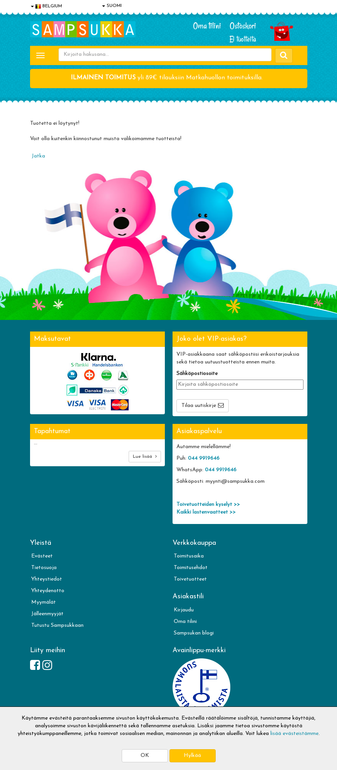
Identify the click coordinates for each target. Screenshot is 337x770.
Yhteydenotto (47, 591)
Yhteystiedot (46, 579)
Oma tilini (207, 26)
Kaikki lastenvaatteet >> (206, 512)
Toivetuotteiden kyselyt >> (208, 504)
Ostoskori (243, 26)
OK (145, 755)
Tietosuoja (44, 568)
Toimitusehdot (191, 568)
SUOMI (112, 5)
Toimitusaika (189, 556)
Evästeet (42, 556)
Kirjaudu (184, 610)
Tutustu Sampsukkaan (57, 625)
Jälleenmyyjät (47, 614)
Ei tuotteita (243, 39)
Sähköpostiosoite (197, 374)
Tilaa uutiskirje (198, 405)
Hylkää (192, 755)
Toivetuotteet (190, 579)
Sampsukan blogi (194, 633)
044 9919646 (204, 458)
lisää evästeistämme (294, 734)
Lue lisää (145, 456)
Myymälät (43, 602)
